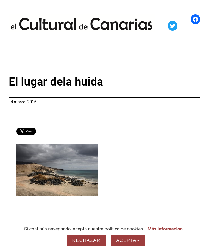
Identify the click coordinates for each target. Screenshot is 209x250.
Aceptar (128, 240)
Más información (165, 229)
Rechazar (86, 240)
